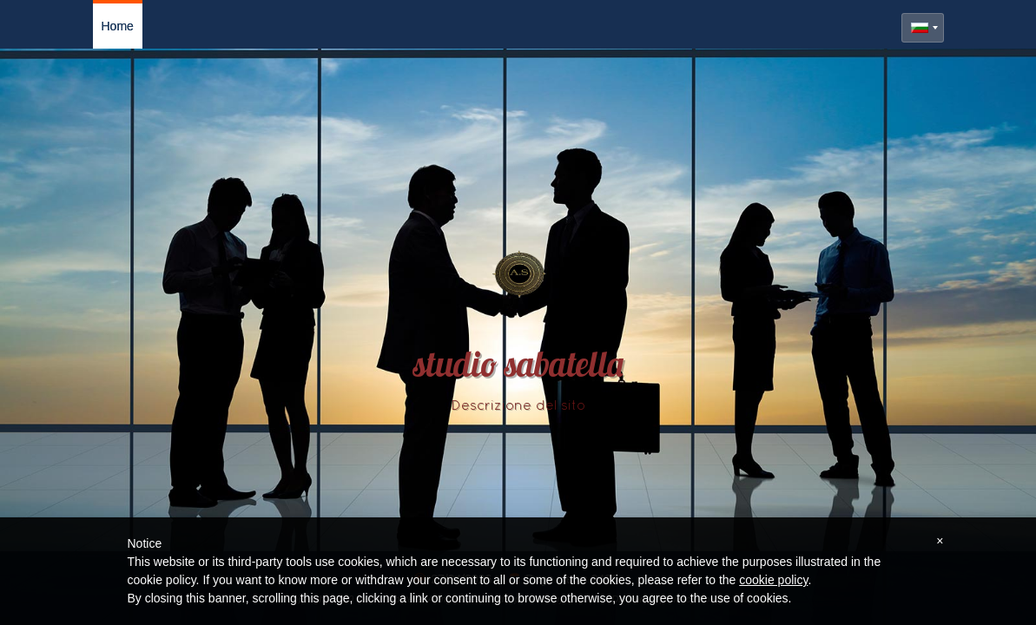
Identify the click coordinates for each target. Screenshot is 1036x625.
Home (118, 26)
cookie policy (773, 580)
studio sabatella (518, 368)
